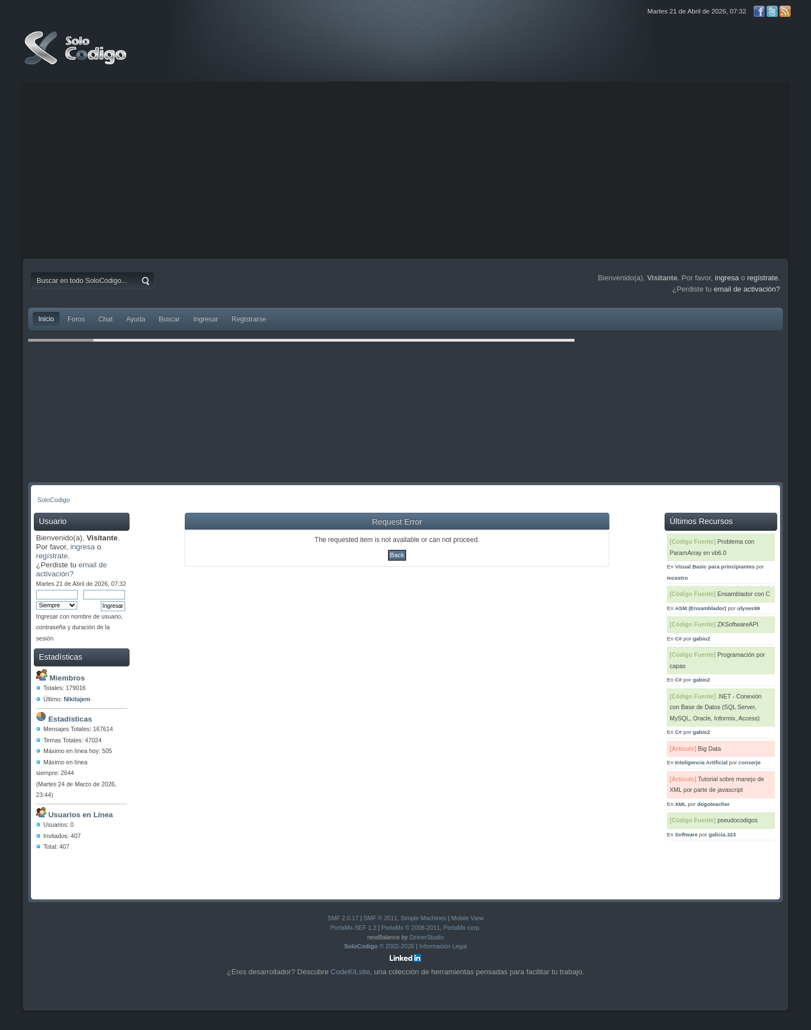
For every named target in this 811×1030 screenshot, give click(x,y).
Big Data (709, 748)
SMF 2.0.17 (343, 918)
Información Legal (443, 946)
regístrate (762, 278)
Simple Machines (423, 918)
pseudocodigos (738, 820)
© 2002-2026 (379, 946)
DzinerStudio (426, 937)
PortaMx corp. (461, 927)
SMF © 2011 (380, 918)
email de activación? (747, 289)
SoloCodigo (76, 56)
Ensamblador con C (744, 593)
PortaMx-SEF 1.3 (353, 927)
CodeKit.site (350, 972)
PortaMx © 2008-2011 (410, 927)
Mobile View (467, 918)
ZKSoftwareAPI (738, 624)
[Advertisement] (405, 169)
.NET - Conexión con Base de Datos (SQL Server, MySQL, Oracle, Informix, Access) (715, 707)
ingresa (727, 278)
